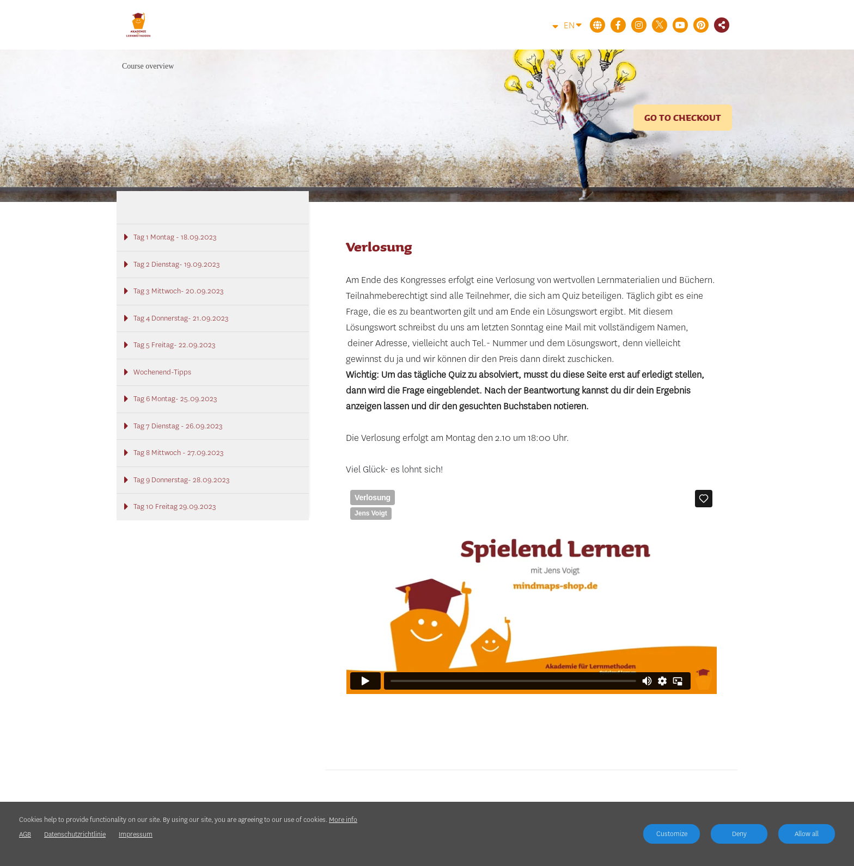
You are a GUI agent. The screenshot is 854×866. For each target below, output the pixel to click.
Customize (671, 833)
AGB (25, 834)
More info (343, 819)
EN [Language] (573, 24)
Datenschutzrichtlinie (75, 834)
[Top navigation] (549, 26)
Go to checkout (682, 118)
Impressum (135, 834)
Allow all (807, 833)
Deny (739, 833)
